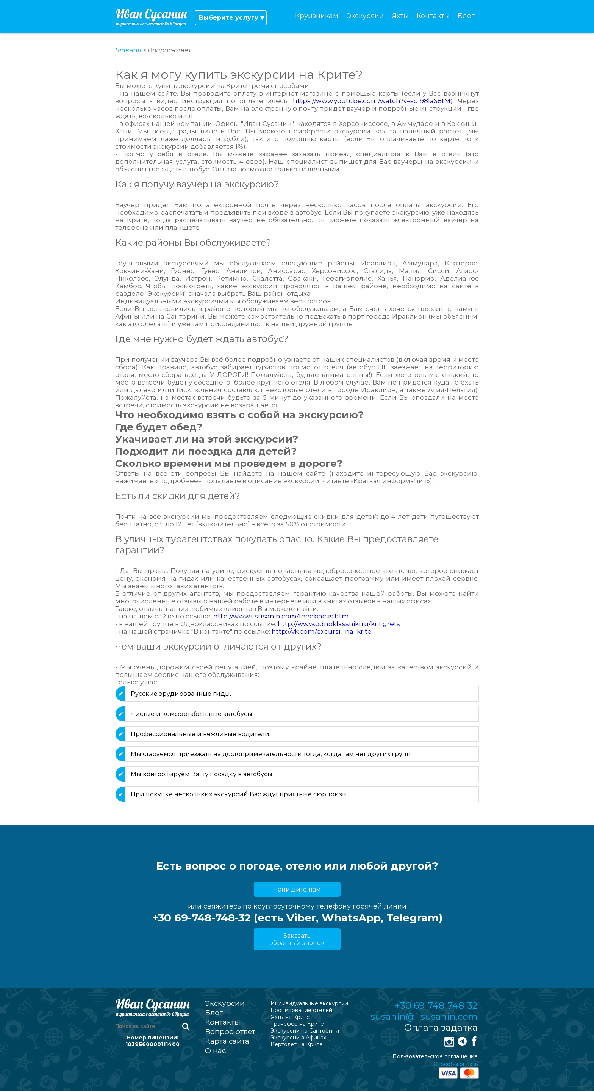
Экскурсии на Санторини (304, 1030)
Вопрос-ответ (230, 1031)
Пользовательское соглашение (435, 1056)
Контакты (433, 16)
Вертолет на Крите (296, 1044)
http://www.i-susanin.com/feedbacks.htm (281, 616)
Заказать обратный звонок (297, 939)
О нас (215, 1050)
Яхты (400, 16)
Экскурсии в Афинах (298, 1037)
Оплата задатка (441, 1027)
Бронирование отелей (301, 1010)
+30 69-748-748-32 (436, 1005)
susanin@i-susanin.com (424, 1016)
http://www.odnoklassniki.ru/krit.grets (339, 624)
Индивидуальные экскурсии (309, 1003)
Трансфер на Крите (297, 1023)
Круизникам (316, 16)
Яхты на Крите (290, 1017)
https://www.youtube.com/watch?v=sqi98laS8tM (369, 101)
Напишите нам (297, 889)
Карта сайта (227, 1041)
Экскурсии (365, 16)
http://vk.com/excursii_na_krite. (322, 631)
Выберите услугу (228, 17)
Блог (466, 16)
